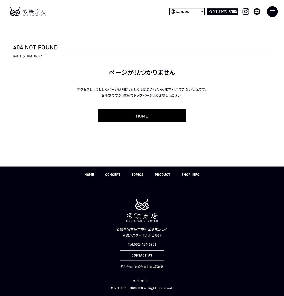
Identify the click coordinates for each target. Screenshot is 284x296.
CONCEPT (112, 175)
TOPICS (138, 175)
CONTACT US (142, 255)
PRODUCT (162, 175)
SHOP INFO (190, 175)
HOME (142, 116)
